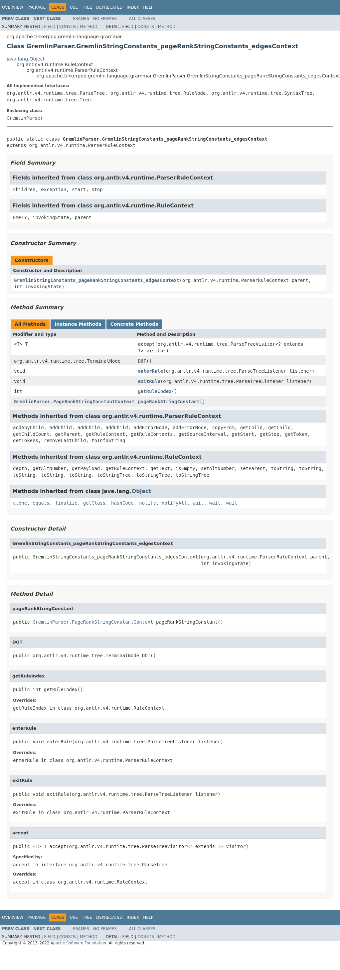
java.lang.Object (26, 58)
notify (147, 503)
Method (88, 26)
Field (49, 26)
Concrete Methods (134, 324)
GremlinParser (25, 118)
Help (148, 7)
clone (20, 503)
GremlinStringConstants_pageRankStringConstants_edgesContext (96, 280)
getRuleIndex (154, 391)
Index (133, 7)
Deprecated (109, 7)
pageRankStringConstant (168, 401)
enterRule (150, 371)
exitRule (149, 381)
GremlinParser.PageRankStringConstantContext (74, 401)
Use (74, 7)
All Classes (142, 18)
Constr (67, 26)
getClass (94, 503)
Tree (87, 7)
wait (198, 503)
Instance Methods (78, 324)
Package (36, 7)
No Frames (105, 18)
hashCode (122, 503)
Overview (12, 7)
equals (41, 503)
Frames (81, 18)
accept (146, 344)
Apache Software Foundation (78, 943)
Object (141, 491)
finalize (66, 503)
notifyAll (174, 503)
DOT (142, 361)
